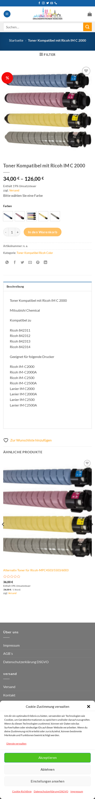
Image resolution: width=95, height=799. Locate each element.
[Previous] (3, 532)
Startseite (16, 40)
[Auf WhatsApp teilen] (7, 262)
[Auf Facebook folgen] (39, 3)
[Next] (91, 532)
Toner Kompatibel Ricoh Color (35, 253)
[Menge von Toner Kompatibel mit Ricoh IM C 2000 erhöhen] (17, 232)
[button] (88, 706)
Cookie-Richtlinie (22, 791)
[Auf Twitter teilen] (22, 262)
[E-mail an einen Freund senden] (30, 262)
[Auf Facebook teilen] (14, 262)
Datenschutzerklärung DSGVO (51, 791)
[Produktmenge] (11, 232)
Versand (14, 190)
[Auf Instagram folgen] (43, 3)
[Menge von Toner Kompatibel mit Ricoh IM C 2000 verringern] (5, 232)
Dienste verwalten (16, 743)
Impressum (76, 791)
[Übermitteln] (87, 27)
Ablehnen (48, 769)
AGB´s (8, 653)
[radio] (8, 216)
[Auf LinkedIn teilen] (45, 262)
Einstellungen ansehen (47, 781)
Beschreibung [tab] (15, 286)
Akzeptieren (47, 758)
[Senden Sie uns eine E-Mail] (51, 3)
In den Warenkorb (42, 232)
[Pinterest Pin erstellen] (37, 262)
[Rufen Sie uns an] (55, 3)
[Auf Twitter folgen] (47, 3)
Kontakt (9, 695)
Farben (7, 206)
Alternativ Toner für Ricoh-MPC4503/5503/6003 (36, 570)
